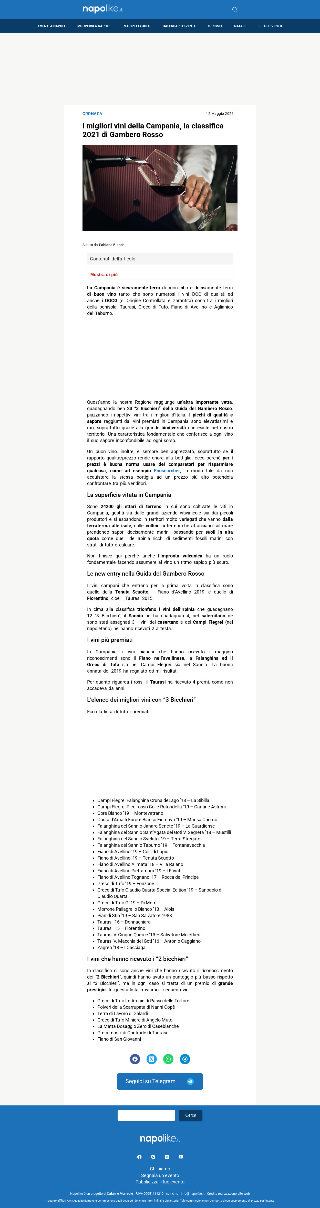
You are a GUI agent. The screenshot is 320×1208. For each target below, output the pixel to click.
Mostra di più (104, 274)
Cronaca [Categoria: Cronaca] (92, 113)
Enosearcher (167, 470)
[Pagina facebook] (140, 1157)
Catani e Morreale (120, 1193)
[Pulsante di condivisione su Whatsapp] (168, 1059)
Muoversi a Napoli (93, 26)
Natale (240, 26)
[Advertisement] (160, 69)
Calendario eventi (179, 26)
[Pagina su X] (167, 1157)
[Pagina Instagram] (154, 1157)
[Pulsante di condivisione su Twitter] (152, 1059)
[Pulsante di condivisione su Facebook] (135, 1059)
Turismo (214, 26)
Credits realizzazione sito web (228, 1193)
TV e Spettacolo (136, 26)
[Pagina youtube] (180, 1157)
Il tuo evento (270, 26)
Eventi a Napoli (51, 26)
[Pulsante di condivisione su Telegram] (185, 1059)
